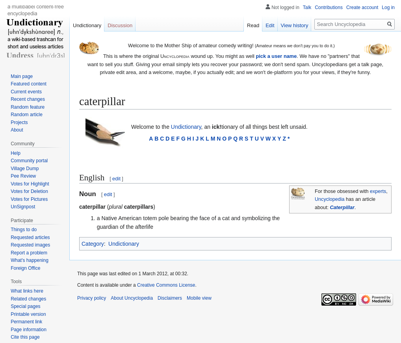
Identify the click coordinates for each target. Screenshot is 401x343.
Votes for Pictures (29, 199)
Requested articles (30, 237)
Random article (27, 114)
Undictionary (186, 127)
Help (15, 153)
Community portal (29, 160)
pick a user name (276, 56)
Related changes (28, 299)
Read (253, 25)
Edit (269, 25)
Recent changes (28, 99)
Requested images (30, 245)
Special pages (25, 306)
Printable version (28, 314)
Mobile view (199, 298)
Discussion (120, 25)
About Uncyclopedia (132, 298)
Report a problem (29, 253)
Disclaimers (170, 298)
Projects (19, 122)
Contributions (329, 7)
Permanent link (26, 321)
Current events (26, 92)
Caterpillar (342, 207)
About (17, 130)
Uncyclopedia (330, 199)
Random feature (28, 107)
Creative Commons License (166, 285)
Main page (22, 76)
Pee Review (23, 176)
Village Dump (25, 168)
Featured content (28, 84)
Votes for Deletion (29, 191)
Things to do (24, 229)
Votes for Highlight (30, 184)
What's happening (29, 260)
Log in (388, 7)
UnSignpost (23, 207)
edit (116, 179)
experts (378, 191)
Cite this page (25, 337)
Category (93, 244)
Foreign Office (25, 268)
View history (294, 25)
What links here (27, 291)
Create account (362, 7)
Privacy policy (91, 298)
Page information (28, 329)
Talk (307, 7)
